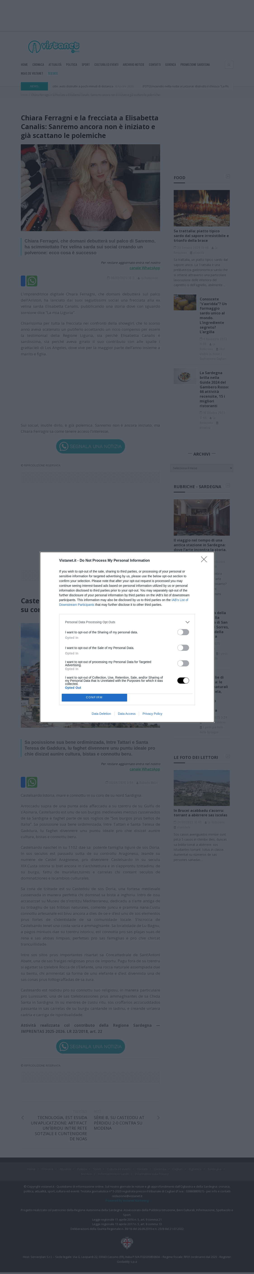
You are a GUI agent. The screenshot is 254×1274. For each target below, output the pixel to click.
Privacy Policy (152, 713)
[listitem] (127, 622)
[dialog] (127, 637)
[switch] (183, 632)
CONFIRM (94, 697)
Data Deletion (101, 713)
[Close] (205, 560)
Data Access (126, 713)
